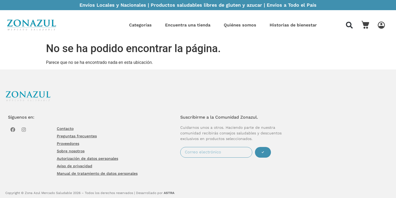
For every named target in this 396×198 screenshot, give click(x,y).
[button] (349, 25)
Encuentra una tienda (187, 25)
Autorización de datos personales (87, 158)
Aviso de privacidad (74, 166)
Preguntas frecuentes (77, 136)
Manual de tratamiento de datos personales (97, 173)
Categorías (140, 25)
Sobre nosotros (71, 151)
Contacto (65, 128)
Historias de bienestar (293, 25)
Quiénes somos (240, 25)
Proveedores (68, 143)
